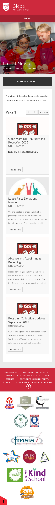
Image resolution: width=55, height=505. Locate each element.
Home (5, 68)
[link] (29, 112)
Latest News (33, 68)
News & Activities (18, 68)
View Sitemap (12, 376)
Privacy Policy (30, 376)
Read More (15, 169)
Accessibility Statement (34, 372)
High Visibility (11, 372)
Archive (44, 112)
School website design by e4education (34, 382)
